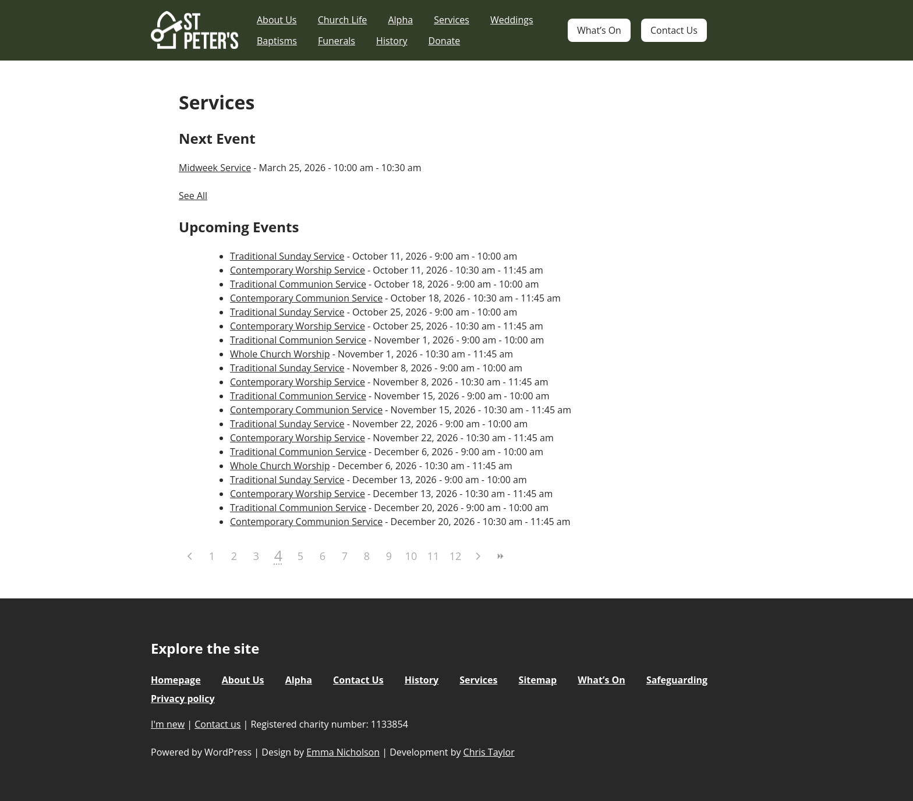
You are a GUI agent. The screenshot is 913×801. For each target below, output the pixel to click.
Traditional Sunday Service (287, 256)
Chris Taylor (489, 752)
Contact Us (674, 30)
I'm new (168, 724)
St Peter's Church (194, 30)
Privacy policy (183, 698)
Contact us (217, 724)
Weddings (511, 19)
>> (500, 556)
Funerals (336, 40)
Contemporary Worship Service (297, 270)
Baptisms (277, 40)
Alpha (400, 19)
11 (433, 556)
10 (411, 556)
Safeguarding (676, 680)
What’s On (599, 30)
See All (193, 195)
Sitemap (538, 680)
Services (451, 19)
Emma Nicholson (343, 752)
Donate (445, 40)
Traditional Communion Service (298, 284)
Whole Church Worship (280, 354)
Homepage (176, 680)
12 (456, 556)
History (391, 40)
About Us (277, 19)
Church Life (342, 19)
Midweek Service (215, 167)
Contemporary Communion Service (306, 298)
